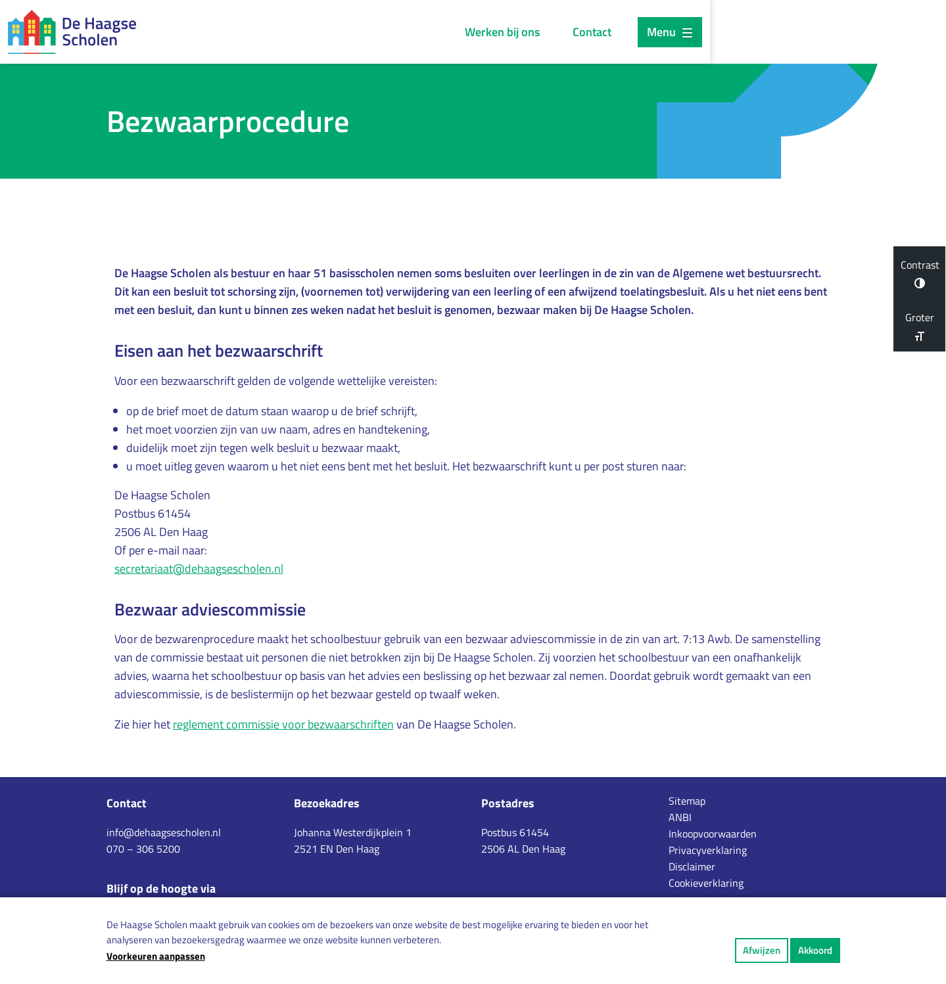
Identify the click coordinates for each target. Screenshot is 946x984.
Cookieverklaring (706, 883)
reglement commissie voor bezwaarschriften (283, 725)
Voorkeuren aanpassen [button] (155, 956)
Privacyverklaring (708, 850)
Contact (730, 32)
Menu (807, 32)
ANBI (680, 817)
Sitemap (687, 801)
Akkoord (815, 950)
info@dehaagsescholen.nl (163, 832)
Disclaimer (692, 866)
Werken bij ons (640, 32)
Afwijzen (761, 950)
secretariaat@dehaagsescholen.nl (198, 570)
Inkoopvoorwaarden (713, 833)
